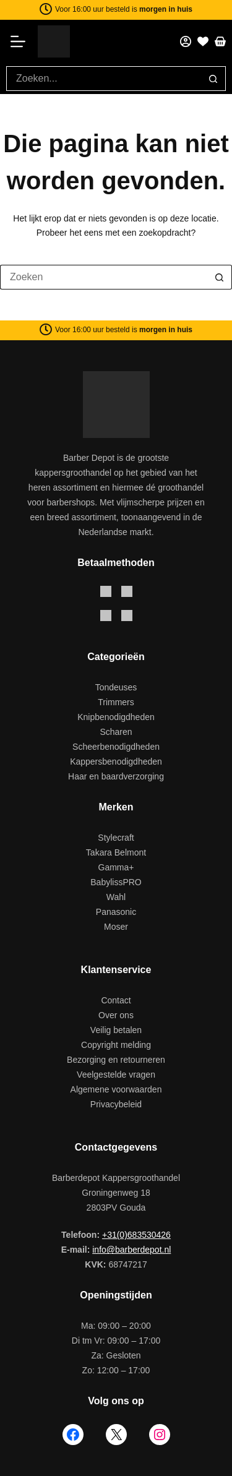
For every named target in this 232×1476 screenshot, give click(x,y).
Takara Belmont (116, 852)
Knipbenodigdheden (116, 717)
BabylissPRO (115, 882)
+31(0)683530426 (136, 1235)
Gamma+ (116, 867)
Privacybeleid (116, 1104)
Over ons (116, 1015)
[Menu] (22, 41)
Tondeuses (116, 687)
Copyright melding (116, 1045)
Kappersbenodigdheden (116, 761)
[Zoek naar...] (103, 78)
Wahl (116, 897)
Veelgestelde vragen (116, 1074)
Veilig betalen (116, 1030)
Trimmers (116, 702)
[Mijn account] (185, 41)
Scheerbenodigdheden (116, 747)
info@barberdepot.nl (131, 1250)
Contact (116, 1000)
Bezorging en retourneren (116, 1060)
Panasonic (116, 912)
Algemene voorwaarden (116, 1089)
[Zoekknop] (213, 78)
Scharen (116, 732)
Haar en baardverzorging (116, 776)
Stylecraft (116, 838)
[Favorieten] (202, 41)
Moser (116, 927)
